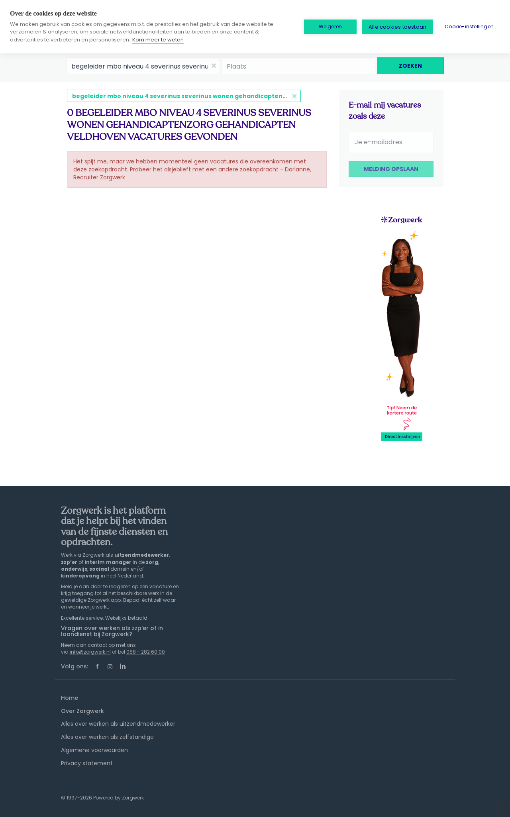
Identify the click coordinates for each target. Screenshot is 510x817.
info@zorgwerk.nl (90, 651)
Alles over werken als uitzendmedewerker (118, 724)
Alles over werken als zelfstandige (107, 737)
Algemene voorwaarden (94, 750)
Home (69, 698)
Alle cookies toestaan (397, 27)
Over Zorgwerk (82, 711)
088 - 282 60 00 (145, 651)
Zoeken (410, 66)
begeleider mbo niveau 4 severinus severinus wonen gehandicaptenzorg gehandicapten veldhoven (186, 96)
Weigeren (330, 26)
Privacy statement (87, 763)
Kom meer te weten (158, 39)
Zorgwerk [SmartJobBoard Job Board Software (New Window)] (133, 797)
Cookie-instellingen (469, 26)
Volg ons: (74, 666)
